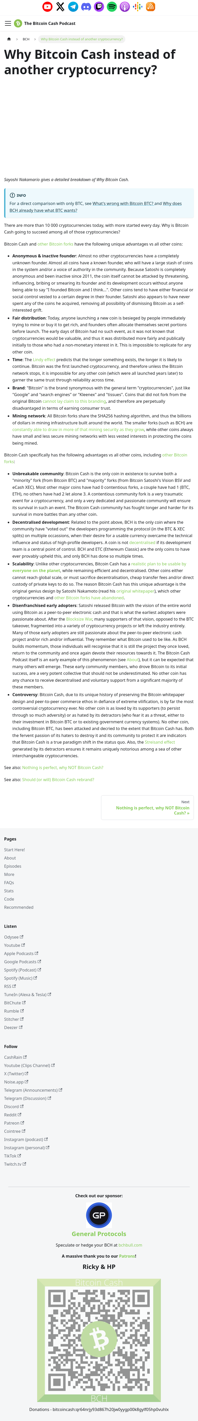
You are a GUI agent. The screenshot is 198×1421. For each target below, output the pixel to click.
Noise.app (16, 1082)
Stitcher (14, 1019)
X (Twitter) (16, 1074)
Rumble (14, 1011)
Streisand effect (160, 742)
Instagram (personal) (27, 1148)
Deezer (13, 1027)
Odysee (13, 937)
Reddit (12, 1115)
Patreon (14, 1123)
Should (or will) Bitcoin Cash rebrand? (58, 779)
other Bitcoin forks (55, 244)
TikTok (12, 1156)
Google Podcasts (22, 962)
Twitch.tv (15, 1164)
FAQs (9, 882)
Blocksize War (79, 619)
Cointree (14, 1131)
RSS (10, 986)
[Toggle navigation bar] (8, 23)
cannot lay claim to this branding (74, 401)
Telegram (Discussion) (27, 1098)
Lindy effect (44, 359)
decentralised (142, 542)
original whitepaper (135, 591)
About (132, 659)
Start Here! (14, 850)
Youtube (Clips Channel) (29, 1065)
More (9, 874)
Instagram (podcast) (26, 1139)
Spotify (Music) (20, 978)
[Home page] (9, 39)
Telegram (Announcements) (33, 1090)
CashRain (15, 1057)
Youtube (14, 945)
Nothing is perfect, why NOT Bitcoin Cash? (62, 767)
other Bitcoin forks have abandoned (89, 598)
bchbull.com (130, 1245)
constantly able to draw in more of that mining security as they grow (78, 429)
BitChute (15, 1003)
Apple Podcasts (21, 953)
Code (9, 899)
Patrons (127, 1256)
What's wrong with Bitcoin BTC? (123, 203)
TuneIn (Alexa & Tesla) (27, 994)
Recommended (19, 907)
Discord (13, 1106)
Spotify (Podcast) (22, 970)
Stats (9, 891)
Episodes (12, 866)
